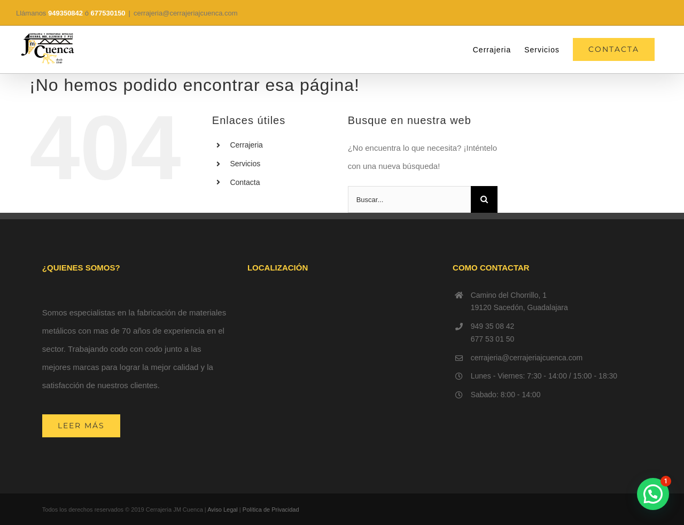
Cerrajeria (246, 145)
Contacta (245, 182)
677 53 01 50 (493, 339)
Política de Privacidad (271, 509)
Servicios (245, 163)
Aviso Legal (222, 509)
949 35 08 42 (493, 326)
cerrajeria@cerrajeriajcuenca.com (186, 13)
